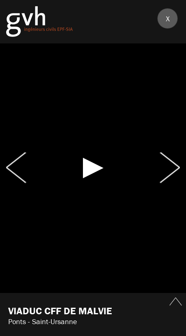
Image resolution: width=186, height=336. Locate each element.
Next (170, 167)
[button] (93, 168)
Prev (16, 167)
